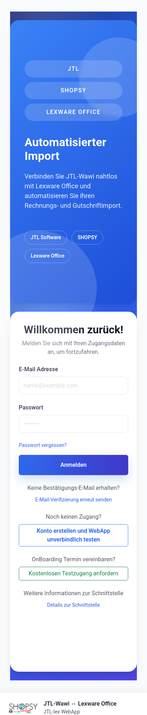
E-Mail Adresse (38, 369)
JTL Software (46, 237)
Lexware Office (47, 256)
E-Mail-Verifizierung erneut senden (73, 500)
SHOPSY (87, 237)
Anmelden (73, 464)
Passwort (31, 407)
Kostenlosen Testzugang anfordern (73, 573)
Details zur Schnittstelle (73, 605)
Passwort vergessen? (43, 445)
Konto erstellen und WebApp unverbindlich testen (73, 535)
